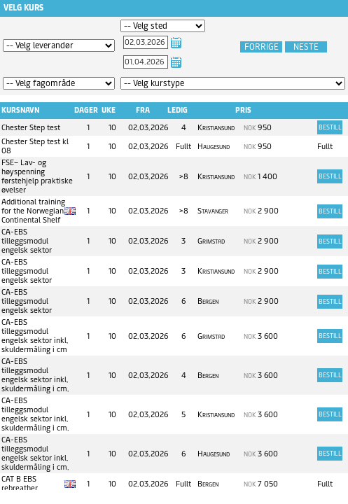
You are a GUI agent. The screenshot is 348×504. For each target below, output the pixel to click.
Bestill (330, 127)
